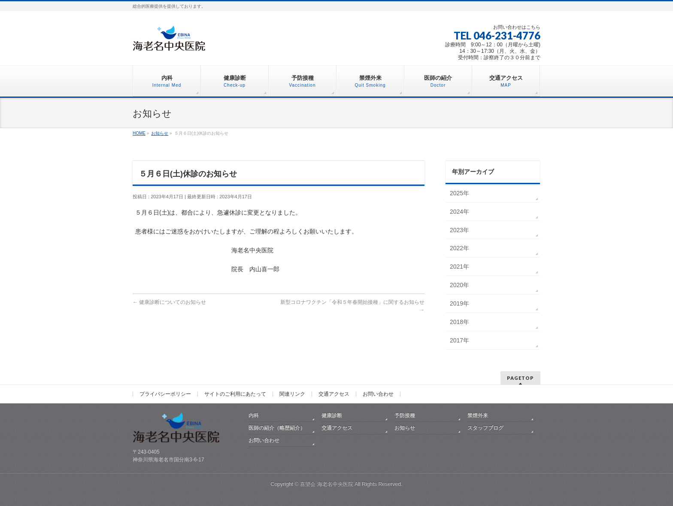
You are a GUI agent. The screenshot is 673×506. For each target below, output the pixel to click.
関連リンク (292, 394)
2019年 (459, 303)
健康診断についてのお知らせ (169, 302)
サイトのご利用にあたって (235, 394)
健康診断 (331, 415)
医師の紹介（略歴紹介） (277, 428)
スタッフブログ (485, 428)
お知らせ (404, 428)
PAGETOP (520, 378)
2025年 (459, 193)
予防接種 (404, 415)
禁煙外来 (477, 415)
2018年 (459, 321)
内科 (254, 415)
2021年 (459, 266)
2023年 (459, 230)
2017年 (459, 340)
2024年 (459, 211)
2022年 (459, 248)
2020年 (459, 285)
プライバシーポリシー (165, 394)
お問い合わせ (378, 394)
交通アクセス (333, 394)
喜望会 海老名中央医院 (326, 484)
